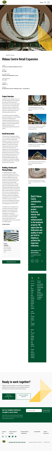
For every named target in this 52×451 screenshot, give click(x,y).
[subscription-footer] (46, 410)
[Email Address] (34, 410)
